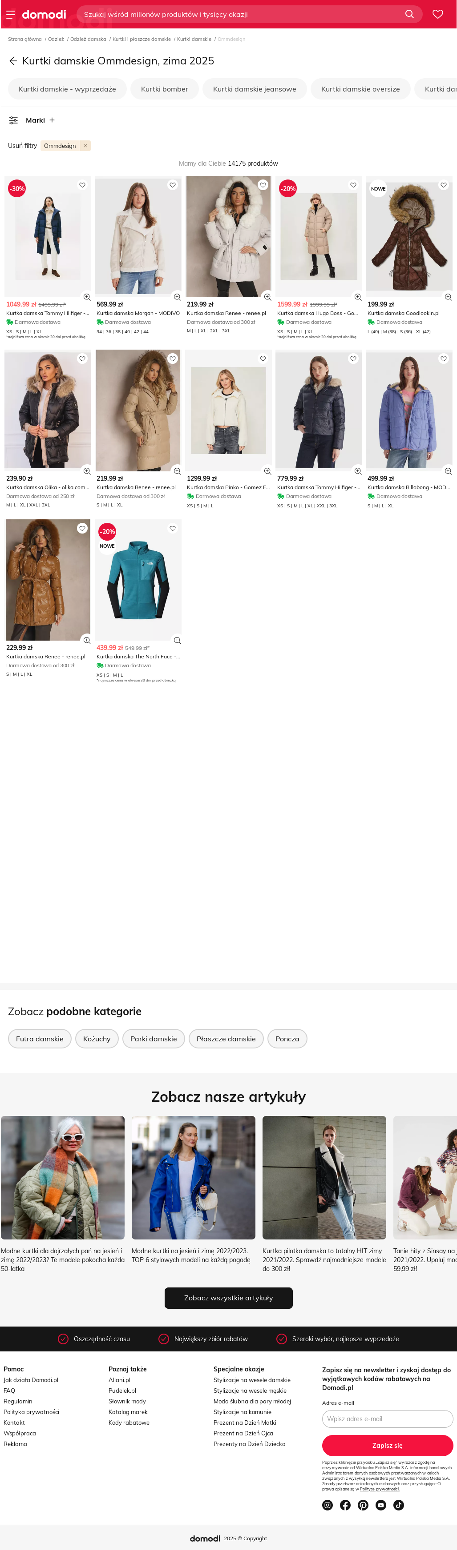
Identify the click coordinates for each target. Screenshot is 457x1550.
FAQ (9, 1390)
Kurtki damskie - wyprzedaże (67, 88)
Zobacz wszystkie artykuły (228, 1297)
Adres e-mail (338, 1402)
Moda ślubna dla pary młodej (252, 1401)
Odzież (56, 39)
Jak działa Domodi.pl (31, 1379)
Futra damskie (40, 1038)
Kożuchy (97, 1038)
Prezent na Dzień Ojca (243, 1433)
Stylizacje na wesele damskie (252, 1379)
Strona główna (25, 39)
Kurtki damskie (195, 39)
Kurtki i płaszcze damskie (142, 39)
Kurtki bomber (164, 88)
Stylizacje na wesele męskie (250, 1390)
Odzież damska (89, 39)
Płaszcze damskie (226, 1038)
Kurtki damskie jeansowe (254, 88)
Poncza (287, 1038)
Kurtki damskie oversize (360, 88)
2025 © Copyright (245, 1538)
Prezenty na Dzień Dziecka (250, 1443)
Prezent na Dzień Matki (245, 1422)
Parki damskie (153, 1038)
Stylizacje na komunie (242, 1411)
